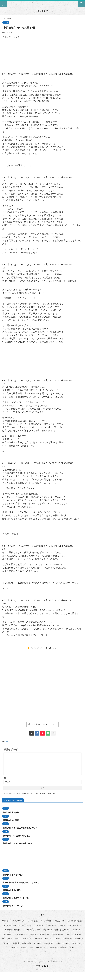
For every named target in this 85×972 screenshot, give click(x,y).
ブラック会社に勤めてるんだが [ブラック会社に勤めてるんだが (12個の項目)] (13, 925)
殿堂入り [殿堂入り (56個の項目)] (48, 938)
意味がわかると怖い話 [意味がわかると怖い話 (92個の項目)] (74, 934)
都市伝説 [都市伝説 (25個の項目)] (24, 947)
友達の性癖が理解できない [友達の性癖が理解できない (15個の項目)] (13, 929)
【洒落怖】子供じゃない (13, 874)
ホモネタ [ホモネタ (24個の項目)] (30, 925)
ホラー (6, 741)
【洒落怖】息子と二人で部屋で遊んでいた (21, 828)
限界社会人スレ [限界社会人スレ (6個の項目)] (41, 947)
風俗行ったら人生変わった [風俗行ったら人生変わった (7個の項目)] (58, 947)
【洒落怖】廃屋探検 (11, 812)
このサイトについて (29, 961)
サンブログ (42, 11)
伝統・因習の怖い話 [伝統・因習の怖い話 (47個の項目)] (75, 925)
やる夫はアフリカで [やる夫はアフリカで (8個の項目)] (18, 920)
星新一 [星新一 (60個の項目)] (17, 938)
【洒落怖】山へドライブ (13, 905)
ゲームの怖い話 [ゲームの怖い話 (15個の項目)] (33, 920)
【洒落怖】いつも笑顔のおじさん (17, 835)
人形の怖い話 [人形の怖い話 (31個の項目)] (52, 925)
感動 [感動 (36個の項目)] (3, 938)
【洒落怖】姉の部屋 (11, 820)
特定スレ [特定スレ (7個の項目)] (7, 943)
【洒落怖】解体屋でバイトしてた (17, 898)
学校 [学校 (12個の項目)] (38, 929)
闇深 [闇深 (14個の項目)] (31, 947)
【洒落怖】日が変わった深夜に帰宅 (18, 843)
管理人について (57, 961)
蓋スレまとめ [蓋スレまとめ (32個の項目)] (76, 943)
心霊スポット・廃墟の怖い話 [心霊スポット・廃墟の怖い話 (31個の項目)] (39, 934)
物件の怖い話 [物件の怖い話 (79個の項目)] (79, 938)
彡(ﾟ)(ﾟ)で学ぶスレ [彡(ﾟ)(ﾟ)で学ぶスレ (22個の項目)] (21, 934)
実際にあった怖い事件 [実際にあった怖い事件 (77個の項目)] (62, 929)
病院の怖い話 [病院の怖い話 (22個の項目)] (26, 943)
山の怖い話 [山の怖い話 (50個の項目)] (76, 929)
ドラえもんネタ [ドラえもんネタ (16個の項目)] (59, 920)
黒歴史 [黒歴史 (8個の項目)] (72, 947)
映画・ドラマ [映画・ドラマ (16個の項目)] (27, 938)
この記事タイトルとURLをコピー (42, 724)
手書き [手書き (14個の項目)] (10, 938)
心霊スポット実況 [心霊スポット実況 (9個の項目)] (57, 934)
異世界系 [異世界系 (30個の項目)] (16, 943)
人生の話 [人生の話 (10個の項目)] (62, 925)
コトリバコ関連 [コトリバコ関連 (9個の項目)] (46, 920)
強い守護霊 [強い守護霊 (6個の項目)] (7, 934)
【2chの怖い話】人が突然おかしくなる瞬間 (21, 882)
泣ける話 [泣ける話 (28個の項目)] (57, 938)
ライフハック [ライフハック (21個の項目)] (40, 925)
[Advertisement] (20, 54)
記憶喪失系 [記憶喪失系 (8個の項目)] (14, 947)
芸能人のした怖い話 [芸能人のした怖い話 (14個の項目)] (62, 943)
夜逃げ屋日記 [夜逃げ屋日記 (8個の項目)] (29, 929)
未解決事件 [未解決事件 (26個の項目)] (38, 938)
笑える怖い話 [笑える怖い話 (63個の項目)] (48, 943)
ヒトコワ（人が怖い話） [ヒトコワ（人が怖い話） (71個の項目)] (75, 920)
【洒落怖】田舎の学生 (12, 890)
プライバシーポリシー (43, 961)
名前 (4, 778)
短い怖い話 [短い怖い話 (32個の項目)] (37, 943)
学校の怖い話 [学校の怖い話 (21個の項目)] (47, 929)
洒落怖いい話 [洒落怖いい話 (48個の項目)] (67, 938)
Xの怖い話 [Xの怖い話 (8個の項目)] (5, 920)
